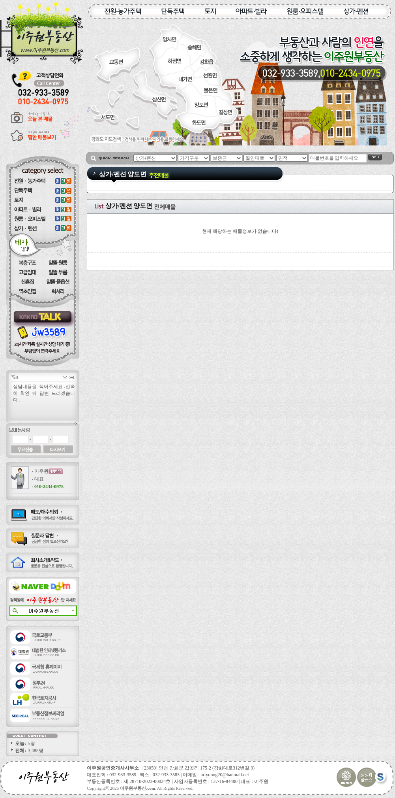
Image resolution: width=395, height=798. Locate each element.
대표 (39, 479)
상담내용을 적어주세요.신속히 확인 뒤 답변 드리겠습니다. (44, 404)
